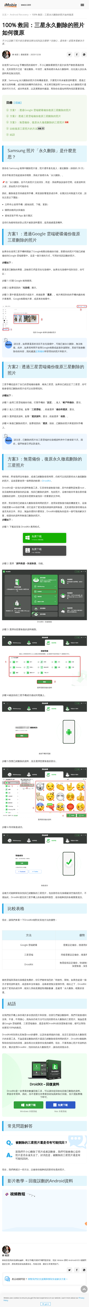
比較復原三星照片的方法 (27, 128)
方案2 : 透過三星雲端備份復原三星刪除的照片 (35, 116)
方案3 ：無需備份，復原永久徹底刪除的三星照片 (39, 122)
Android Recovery (19, 14)
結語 (12, 134)
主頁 (4, 14)
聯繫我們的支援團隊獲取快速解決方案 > (47, 1279)
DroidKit (46, 480)
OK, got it (45, 1304)
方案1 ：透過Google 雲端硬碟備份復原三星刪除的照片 (40, 110)
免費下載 (28, 1105)
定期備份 (39, 351)
